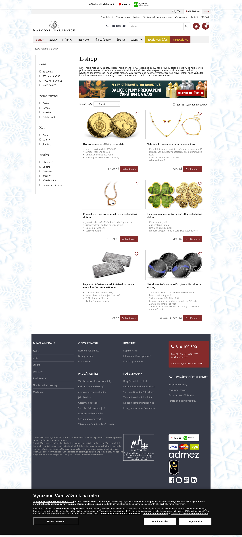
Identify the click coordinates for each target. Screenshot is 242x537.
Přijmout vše (195, 522)
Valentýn (137, 39)
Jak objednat (84, 397)
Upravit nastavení (55, 521)
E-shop (40, 39)
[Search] (186, 26)
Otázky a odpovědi (88, 402)
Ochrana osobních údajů (91, 386)
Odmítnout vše (160, 522)
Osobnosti (48, 171)
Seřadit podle (85, 104)
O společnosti (107, 17)
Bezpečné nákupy (178, 384)
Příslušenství (103, 39)
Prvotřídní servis (177, 389)
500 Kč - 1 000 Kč (51, 76)
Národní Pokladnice (88, 350)
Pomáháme (84, 361)
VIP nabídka (180, 39)
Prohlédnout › (129, 168)
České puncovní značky (90, 418)
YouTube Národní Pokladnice (138, 391)
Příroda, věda (49, 180)
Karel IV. (47, 175)
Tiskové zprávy (123, 17)
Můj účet (205, 17)
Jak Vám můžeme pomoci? (137, 355)
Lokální (46, 166)
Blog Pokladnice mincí (135, 381)
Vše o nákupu (181, 17)
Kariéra (136, 17)
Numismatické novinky (45, 385)
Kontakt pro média (133, 361)
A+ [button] (207, 11)
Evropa (46, 107)
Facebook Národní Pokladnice (139, 386)
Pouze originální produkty (182, 400)
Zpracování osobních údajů (92, 391)
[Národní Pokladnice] (54, 26)
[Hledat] (156, 26)
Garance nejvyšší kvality (181, 395)
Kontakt (194, 17)
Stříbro (67, 39)
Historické (48, 162)
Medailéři (38, 391)
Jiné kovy (83, 39)
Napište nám (130, 350)
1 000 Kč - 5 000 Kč (52, 80)
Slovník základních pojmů (91, 408)
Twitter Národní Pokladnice (137, 397)
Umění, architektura (53, 185)
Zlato (53, 39)
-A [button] (205, 11)
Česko (46, 103)
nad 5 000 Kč (49, 85)
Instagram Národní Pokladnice (139, 408)
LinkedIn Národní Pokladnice (138, 402)
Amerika (47, 112)
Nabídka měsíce (157, 39)
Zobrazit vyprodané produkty (192, 104)
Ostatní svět (49, 117)
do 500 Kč (48, 71)
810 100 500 (116, 26)
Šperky (121, 39)
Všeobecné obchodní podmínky (157, 17)
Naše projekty (85, 355)
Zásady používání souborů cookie (96, 424)
